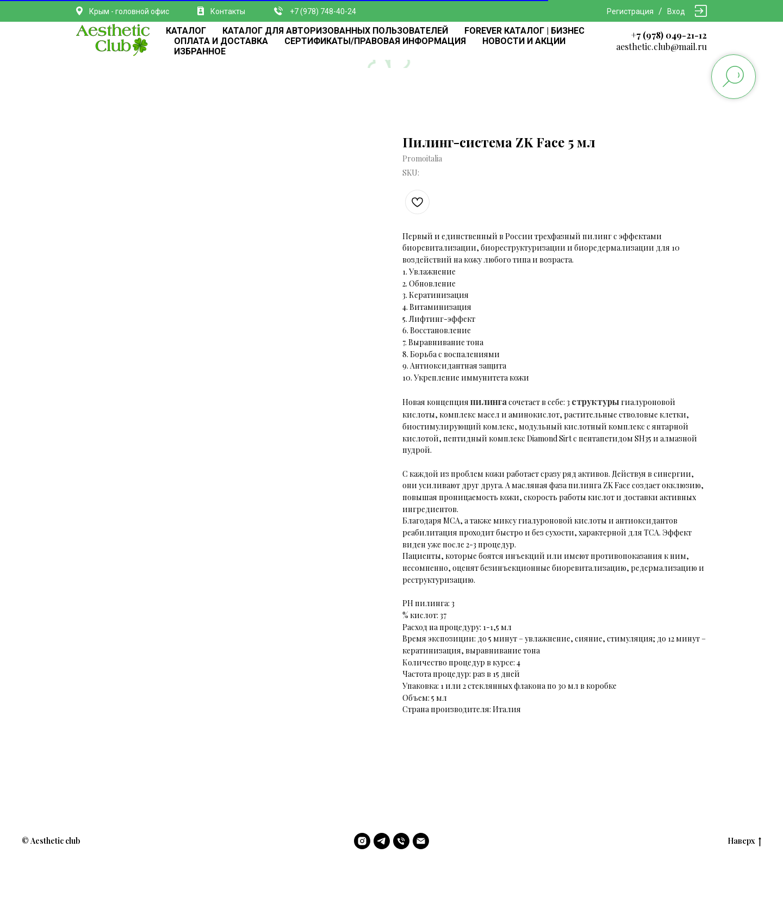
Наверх (744, 841)
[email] (421, 841)
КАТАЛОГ (186, 31)
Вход (676, 11)
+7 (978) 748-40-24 (323, 11)
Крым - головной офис (129, 11)
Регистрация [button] (630, 11)
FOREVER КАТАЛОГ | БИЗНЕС (524, 31)
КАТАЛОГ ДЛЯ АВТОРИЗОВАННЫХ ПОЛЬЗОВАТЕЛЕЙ (335, 31)
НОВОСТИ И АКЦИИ (524, 41)
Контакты (227, 11)
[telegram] (382, 841)
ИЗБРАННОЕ (200, 51)
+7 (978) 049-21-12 (669, 35)
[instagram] (362, 841)
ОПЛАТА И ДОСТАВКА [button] (221, 41)
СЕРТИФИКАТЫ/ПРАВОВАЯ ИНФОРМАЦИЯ (375, 41)
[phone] (401, 841)
